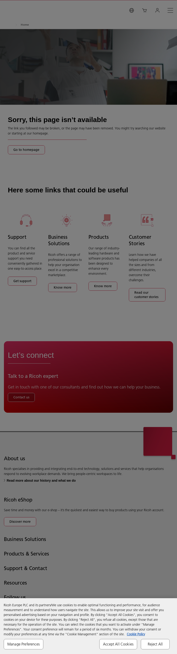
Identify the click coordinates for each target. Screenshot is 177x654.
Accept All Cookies (118, 644)
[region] (88, 626)
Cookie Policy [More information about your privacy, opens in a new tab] (136, 634)
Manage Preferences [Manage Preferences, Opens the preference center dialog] (23, 644)
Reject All (155, 644)
